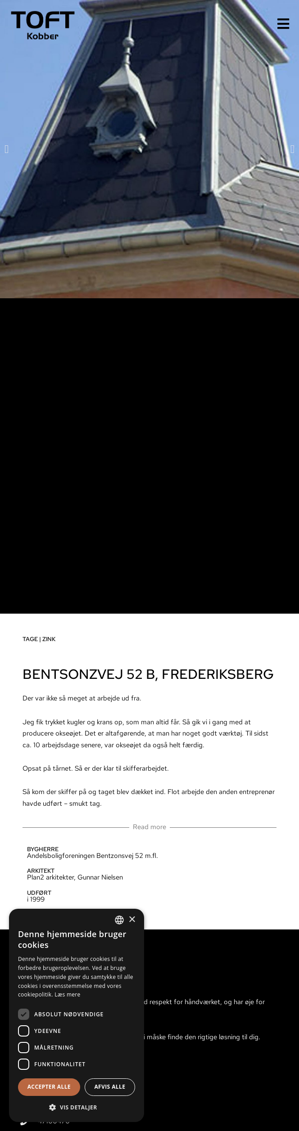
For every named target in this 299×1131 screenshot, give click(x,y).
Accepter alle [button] (49, 1087)
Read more (148, 826)
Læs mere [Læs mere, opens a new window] (67, 994)
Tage (29, 639)
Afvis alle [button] (109, 1087)
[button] (6, 149)
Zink (47, 639)
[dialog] (76, 1015)
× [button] (131, 919)
